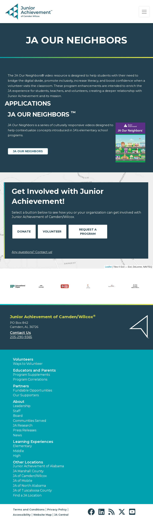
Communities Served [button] (29, 421)
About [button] (18, 401)
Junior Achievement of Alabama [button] (38, 466)
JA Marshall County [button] (28, 471)
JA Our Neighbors (28, 151)
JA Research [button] (22, 425)
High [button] (17, 456)
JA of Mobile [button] (22, 481)
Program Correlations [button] (30, 379)
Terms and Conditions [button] (29, 509)
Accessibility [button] (22, 514)
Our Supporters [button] (26, 395)
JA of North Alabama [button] (29, 486)
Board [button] (18, 416)
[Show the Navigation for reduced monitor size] (144, 11)
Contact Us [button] (20, 333)
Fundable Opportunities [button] (32, 390)
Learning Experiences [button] (33, 441)
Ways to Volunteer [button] (28, 364)
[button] (92, 512)
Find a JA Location (27, 495)
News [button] (17, 435)
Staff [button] (17, 411)
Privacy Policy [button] (57, 509)
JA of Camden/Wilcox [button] (30, 476)
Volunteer (52, 231)
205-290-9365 (21, 337)
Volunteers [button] (23, 359)
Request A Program (88, 231)
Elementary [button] (22, 446)
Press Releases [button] (24, 430)
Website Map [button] (42, 514)
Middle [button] (18, 451)
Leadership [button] (21, 406)
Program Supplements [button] (31, 375)
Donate (24, 231)
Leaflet (108, 267)
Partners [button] (21, 386)
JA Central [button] (61, 514)
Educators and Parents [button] (34, 370)
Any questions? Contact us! (32, 252)
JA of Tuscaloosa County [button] (32, 490)
